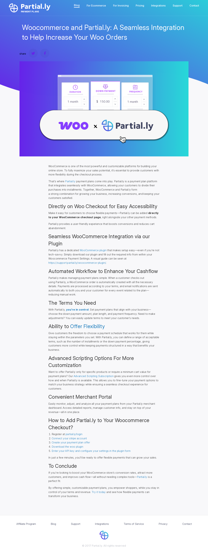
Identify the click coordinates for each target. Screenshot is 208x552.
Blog (77, 5)
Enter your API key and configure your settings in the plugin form (91, 450)
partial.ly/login (74, 434)
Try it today (99, 492)
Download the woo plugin (67, 446)
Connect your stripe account (69, 438)
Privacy (163, 523)
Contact (194, 5)
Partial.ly (70, 181)
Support (177, 5)
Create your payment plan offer (71, 442)
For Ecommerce (96, 5)
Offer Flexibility (87, 326)
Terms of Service (134, 523)
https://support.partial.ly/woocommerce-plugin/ (77, 262)
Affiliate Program (26, 523)
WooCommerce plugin (93, 250)
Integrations (158, 5)
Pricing (140, 5)
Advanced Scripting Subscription (94, 376)
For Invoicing (121, 5)
